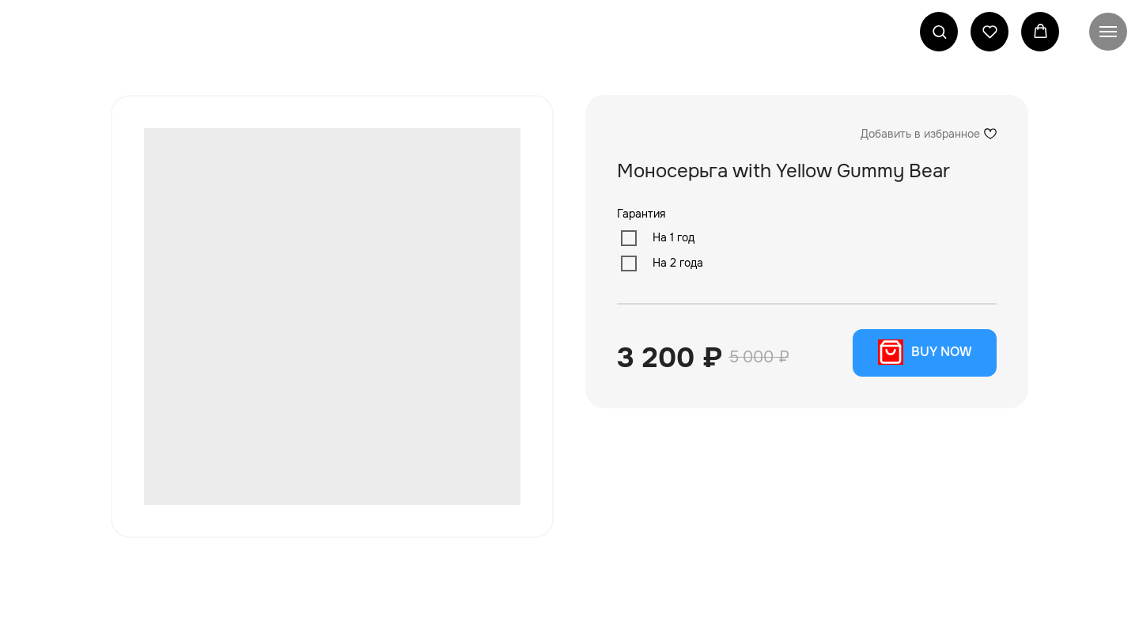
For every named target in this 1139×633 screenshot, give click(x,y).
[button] (939, 31)
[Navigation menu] (1108, 31)
